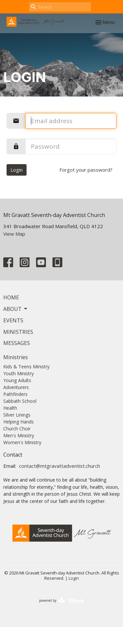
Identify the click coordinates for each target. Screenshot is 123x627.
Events (13, 320)
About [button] (15, 309)
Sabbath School (19, 401)
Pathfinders (15, 394)
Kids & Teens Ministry (26, 366)
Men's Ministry (18, 435)
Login (16, 169)
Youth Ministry (18, 373)
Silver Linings (17, 415)
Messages (16, 343)
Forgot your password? (86, 169)
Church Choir (17, 428)
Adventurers (16, 387)
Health (10, 408)
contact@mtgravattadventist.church (59, 466)
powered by (61, 600)
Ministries (18, 331)
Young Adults (17, 380)
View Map (14, 233)
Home (11, 297)
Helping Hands (18, 422)
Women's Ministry (22, 442)
